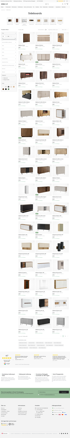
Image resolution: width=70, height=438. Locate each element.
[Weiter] (68, 336)
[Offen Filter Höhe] (8, 52)
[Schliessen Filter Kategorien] (8, 75)
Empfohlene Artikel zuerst (53, 29)
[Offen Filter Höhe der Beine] (8, 58)
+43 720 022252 (38, 409)
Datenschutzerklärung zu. (50, 394)
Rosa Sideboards (42, 347)
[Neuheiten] (63, 7)
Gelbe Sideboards (48, 342)
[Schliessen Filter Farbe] (8, 83)
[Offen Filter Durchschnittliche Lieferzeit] (8, 42)
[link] (61, 336)
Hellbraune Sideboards (23, 347)
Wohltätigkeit (3, 409)
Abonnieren (64, 392)
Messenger (37, 415)
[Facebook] (60, 433)
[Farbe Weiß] (3, 87)
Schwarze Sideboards (59, 345)
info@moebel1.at (39, 414)
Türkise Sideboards (22, 345)
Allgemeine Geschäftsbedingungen (38, 433)
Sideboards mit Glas (23, 342)
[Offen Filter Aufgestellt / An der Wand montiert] (8, 65)
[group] (22, 358)
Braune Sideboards (33, 347)
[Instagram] (62, 433)
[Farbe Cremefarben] (11, 87)
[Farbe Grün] (8, 89)
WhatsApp (37, 417)
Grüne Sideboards (57, 342)
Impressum (55, 433)
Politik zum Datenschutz (26, 433)
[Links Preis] (3, 36)
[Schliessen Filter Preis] (8, 33)
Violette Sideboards (40, 345)
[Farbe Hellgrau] (6, 87)
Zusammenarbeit (4, 412)
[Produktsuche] (34, 4)
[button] (63, 4)
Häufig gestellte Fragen (22, 412)
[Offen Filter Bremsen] (8, 68)
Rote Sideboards (49, 345)
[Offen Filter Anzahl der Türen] (8, 62)
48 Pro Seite (65, 29)
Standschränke (31, 342)
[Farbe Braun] (3, 89)
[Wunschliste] (65, 4)
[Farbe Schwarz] (6, 89)
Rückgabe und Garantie (22, 411)
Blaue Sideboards (31, 345)
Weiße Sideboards (39, 342)
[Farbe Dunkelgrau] (8, 87)
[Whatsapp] (68, 433)
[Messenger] (66, 433)
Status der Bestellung (22, 414)
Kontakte (3, 416)
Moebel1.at (3, 9)
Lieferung (20, 408)
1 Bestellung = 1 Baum (5, 411)
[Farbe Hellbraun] (14, 87)
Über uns (2, 408)
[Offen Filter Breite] (8, 48)
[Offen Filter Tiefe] (8, 45)
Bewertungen (3, 414)
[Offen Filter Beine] (8, 55)
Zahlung (19, 409)
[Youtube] (64, 433)
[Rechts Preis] (9, 36)
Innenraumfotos (41, 29)
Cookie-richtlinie (49, 433)
